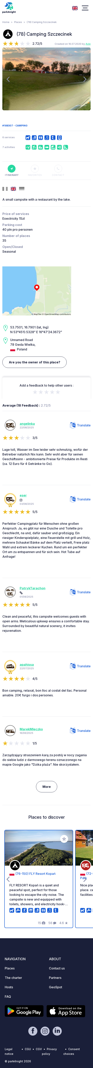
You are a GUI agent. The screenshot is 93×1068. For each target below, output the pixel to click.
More (46, 787)
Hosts (9, 987)
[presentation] (8, 79)
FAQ (8, 997)
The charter (13, 978)
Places (18, 22)
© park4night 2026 (18, 1061)
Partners (55, 978)
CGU (28, 1049)
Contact (58, 170)
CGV (39, 1049)
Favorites (35, 170)
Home (5, 22)
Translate (80, 425)
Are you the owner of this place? (34, 362)
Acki (88, 43)
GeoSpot (55, 987)
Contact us (57, 968)
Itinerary (11, 170)
